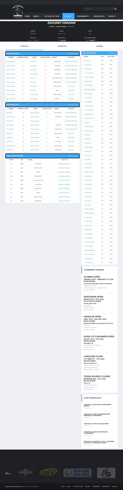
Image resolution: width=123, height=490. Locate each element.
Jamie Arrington (90, 242)
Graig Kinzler (33, 61)
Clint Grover (88, 143)
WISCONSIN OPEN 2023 (71, 61)
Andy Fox (87, 122)
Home (27, 16)
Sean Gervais (88, 93)
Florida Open (92, 277)
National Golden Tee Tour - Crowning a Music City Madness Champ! (99, 442)
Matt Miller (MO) (89, 114)
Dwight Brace (89, 233)
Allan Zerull (88, 200)
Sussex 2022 (71, 90)
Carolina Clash (93, 356)
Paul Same (88, 167)
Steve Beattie (88, 102)
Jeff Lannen (88, 151)
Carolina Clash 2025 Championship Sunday (97, 405)
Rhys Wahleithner (90, 250)
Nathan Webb (89, 85)
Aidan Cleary (9, 133)
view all (63, 40)
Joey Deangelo (33, 98)
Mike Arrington (89, 106)
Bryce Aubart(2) (89, 77)
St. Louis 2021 (71, 94)
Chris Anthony (89, 262)
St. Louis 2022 (71, 86)
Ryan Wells (88, 188)
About (36, 16)
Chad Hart (88, 135)
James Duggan (89, 130)
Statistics (62, 45)
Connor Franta (89, 126)
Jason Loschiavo (89, 118)
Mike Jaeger (89, 238)
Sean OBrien (33, 86)
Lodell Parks (9, 141)
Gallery (99, 45)
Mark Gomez (89, 221)
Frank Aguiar (9, 149)
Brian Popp (33, 82)
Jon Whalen (89, 196)
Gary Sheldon (88, 184)
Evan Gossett (33, 69)
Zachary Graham (61, 26)
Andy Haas (88, 60)
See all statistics (73, 53)
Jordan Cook (88, 225)
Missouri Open (92, 316)
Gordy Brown (88, 97)
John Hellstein (89, 246)
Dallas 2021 (71, 149)
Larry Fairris (89, 155)
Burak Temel (88, 81)
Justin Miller (9, 137)
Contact (112, 16)
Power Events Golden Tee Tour (13, 486)
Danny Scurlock (90, 254)
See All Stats (113, 53)
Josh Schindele (34, 94)
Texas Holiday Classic (97, 376)
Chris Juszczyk (89, 73)
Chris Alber (33, 78)
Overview (24, 45)
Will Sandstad (9, 125)
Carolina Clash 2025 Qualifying (96, 424)
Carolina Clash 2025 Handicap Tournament (96, 432)
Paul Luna (88, 64)
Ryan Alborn (88, 163)
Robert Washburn (90, 213)
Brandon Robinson (90, 89)
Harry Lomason (34, 74)
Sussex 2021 (71, 98)
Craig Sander (88, 217)
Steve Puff (88, 139)
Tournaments (82, 16)
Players (67, 16)
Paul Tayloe (88, 69)
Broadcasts (99, 16)
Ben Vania (88, 159)
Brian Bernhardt (10, 116)
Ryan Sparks (88, 180)
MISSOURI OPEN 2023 (71, 78)
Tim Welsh (33, 90)
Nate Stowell (33, 65)
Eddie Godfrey (89, 147)
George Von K (89, 176)
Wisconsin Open (93, 296)
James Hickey (89, 258)
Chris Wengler (10, 129)
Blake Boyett (89, 229)
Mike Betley (9, 112)
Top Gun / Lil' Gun (51, 16)
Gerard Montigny (10, 145)
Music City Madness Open (99, 336)
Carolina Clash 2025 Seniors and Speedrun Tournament (97, 414)
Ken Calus (88, 205)
